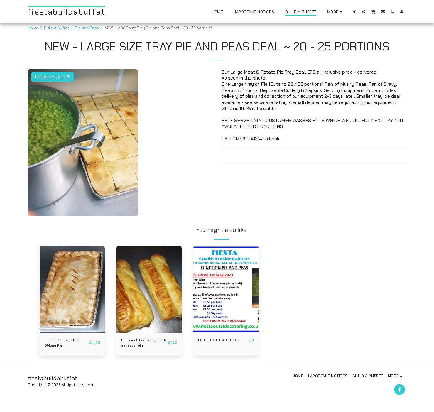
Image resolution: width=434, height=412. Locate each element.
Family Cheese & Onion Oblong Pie (65, 343)
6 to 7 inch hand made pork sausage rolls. (141, 343)
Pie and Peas (87, 28)
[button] (354, 11)
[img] (72, 289)
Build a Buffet (56, 28)
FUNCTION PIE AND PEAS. (220, 340)
